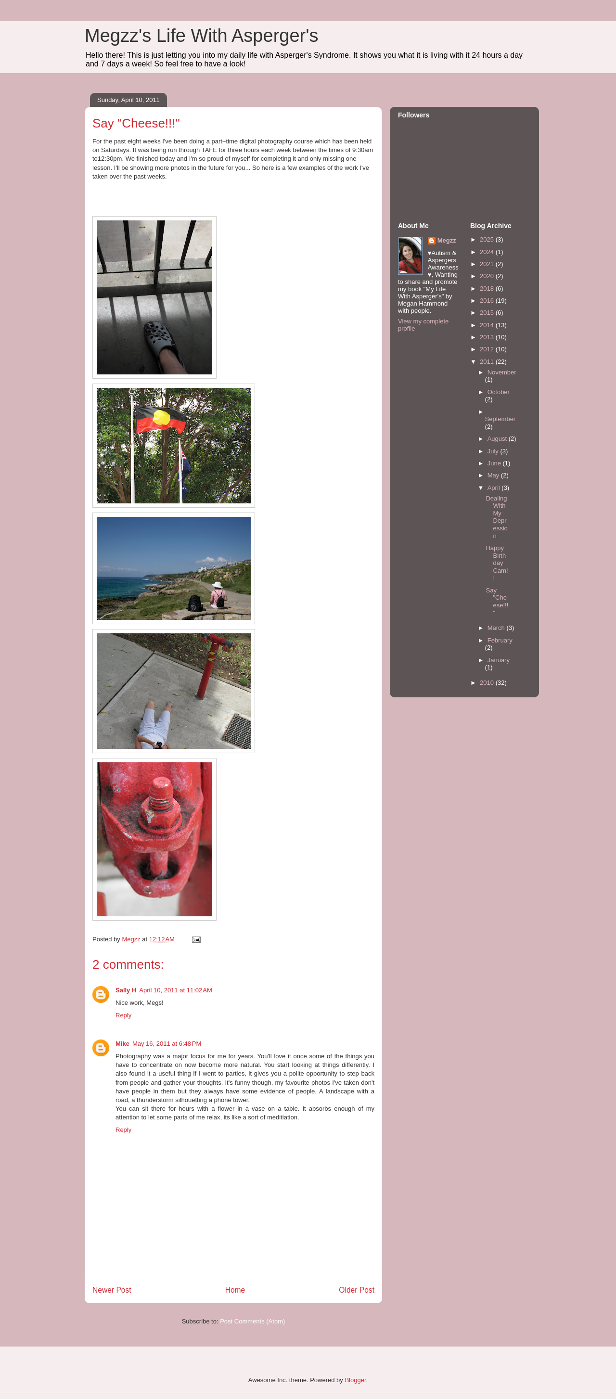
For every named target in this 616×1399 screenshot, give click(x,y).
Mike (122, 1043)
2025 (488, 239)
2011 (488, 361)
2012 (488, 349)
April (495, 487)
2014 (488, 325)
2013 (488, 337)
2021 (488, 264)
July (494, 451)
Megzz (446, 240)
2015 (488, 312)
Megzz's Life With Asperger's (201, 36)
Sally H (126, 990)
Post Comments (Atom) (252, 1321)
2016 (488, 300)
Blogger (355, 1380)
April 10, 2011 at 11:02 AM (175, 990)
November (502, 372)
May (494, 475)
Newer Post (111, 1290)
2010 (488, 682)
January (499, 660)
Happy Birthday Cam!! (497, 562)
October (499, 392)
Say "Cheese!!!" (497, 601)
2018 (488, 288)
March (497, 627)
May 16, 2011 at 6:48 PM (166, 1043)
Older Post (356, 1290)
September (500, 419)
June (495, 463)
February (500, 640)
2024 (488, 252)
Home (235, 1290)
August (498, 438)
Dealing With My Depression (496, 517)
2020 (488, 276)
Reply (123, 1015)
